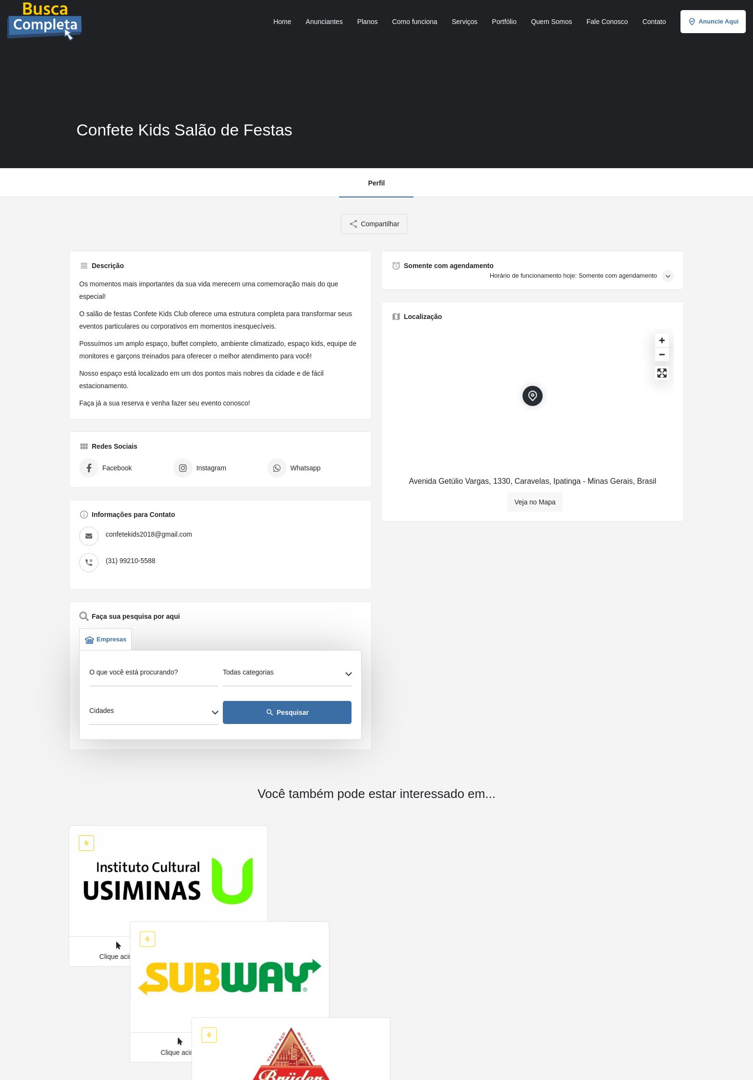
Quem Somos (551, 21)
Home (282, 21)
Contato (654, 21)
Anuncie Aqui (713, 21)
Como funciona (414, 21)
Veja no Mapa (535, 502)
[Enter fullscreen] (662, 373)
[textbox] (287, 675)
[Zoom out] (662, 354)
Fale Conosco (607, 21)
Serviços (465, 21)
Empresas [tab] (105, 639)
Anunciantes (324, 21)
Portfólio (504, 21)
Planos (367, 21)
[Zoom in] (662, 340)
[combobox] (287, 675)
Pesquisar (287, 712)
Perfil (376, 183)
